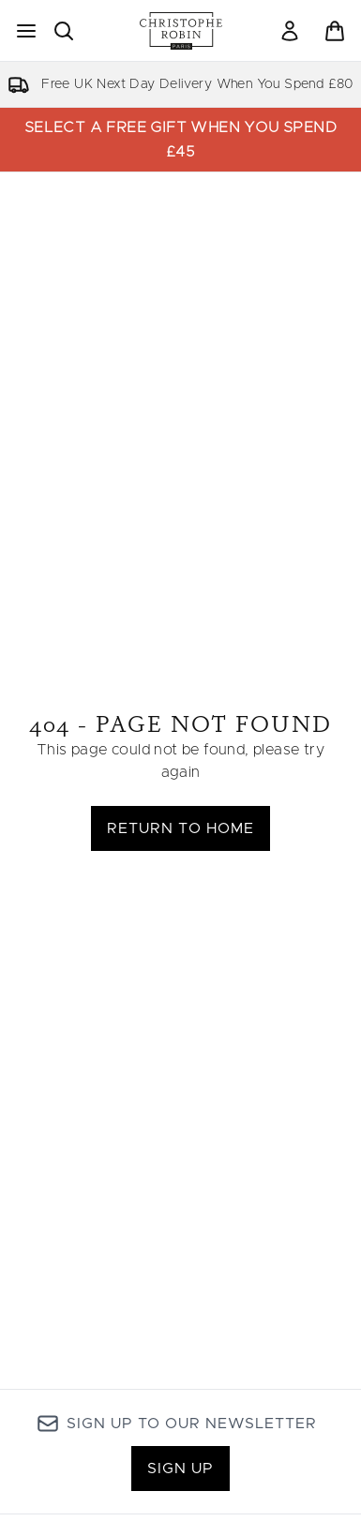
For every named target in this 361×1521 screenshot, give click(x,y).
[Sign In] (289, 31)
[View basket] (334, 31)
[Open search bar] (64, 31)
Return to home (180, 828)
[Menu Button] (26, 31)
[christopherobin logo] (181, 31)
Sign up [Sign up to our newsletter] (180, 1468)
